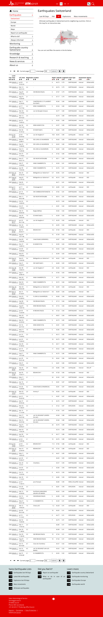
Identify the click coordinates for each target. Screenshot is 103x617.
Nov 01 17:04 (14, 259)
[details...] (15, 82)
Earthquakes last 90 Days (22, 573)
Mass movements (80, 16)
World (13, 26)
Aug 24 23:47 (14, 178)
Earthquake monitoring (80, 576)
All (59, 16)
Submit (54, 71)
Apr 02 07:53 (14, 231)
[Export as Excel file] (59, 71)
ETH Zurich (17, 613)
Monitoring (21, 43)
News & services (21, 61)
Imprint (11, 610)
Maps (13, 29)
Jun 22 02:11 (14, 221)
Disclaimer (19, 610)
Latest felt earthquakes (21, 576)
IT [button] (68, 4)
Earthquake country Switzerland (21, 48)
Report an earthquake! (50, 573)
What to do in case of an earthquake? (54, 577)
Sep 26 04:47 (14, 368)
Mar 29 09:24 (14, 288)
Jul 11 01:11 (13, 188)
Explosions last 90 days (21, 580)
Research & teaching (21, 57)
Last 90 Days (44, 16)
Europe (13, 22)
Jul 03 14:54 (13, 445)
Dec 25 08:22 (14, 174)
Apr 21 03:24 (14, 292)
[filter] (11, 79)
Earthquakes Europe (79, 580)
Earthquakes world (78, 584)
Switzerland (15, 18)
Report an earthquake (19, 33)
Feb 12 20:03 (14, 506)
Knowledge (21, 53)
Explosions (67, 16)
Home (14, 11)
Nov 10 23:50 (14, 449)
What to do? (22, 36)
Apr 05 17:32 (14, 373)
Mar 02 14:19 (14, 392)
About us (21, 65)
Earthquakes (21, 14)
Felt (53, 16)
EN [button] (61, 4)
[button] (16, 3)
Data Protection (31, 610)
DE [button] (57, 4)
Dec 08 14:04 (14, 269)
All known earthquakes (21, 588)
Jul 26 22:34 (13, 135)
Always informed (22, 40)
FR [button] (65, 4)
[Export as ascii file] (63, 71)
